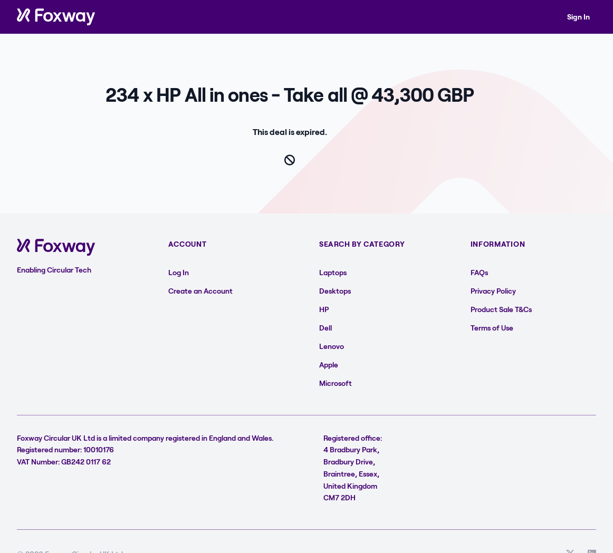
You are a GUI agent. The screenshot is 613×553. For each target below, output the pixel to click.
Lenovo (331, 346)
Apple (328, 364)
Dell (325, 327)
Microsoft (335, 383)
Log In (178, 272)
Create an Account (200, 290)
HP (324, 309)
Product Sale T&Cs (501, 309)
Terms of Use (492, 327)
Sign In (578, 16)
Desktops (335, 290)
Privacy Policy (493, 290)
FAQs (479, 272)
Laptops (333, 272)
